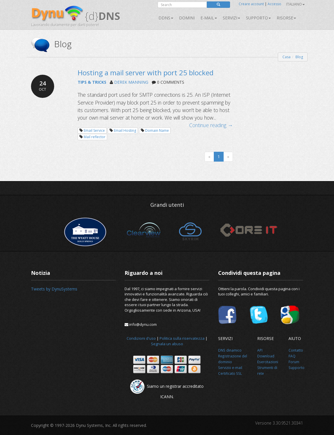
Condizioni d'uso (141, 338)
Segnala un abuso (167, 343)
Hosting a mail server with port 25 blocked (145, 72)
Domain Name (157, 130)
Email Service (94, 130)
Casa (286, 56)
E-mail (208, 18)
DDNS (165, 18)
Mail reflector (94, 136)
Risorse (286, 18)
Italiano (295, 4)
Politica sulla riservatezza (182, 338)
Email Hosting (125, 130)
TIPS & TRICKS (92, 82)
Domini (187, 18)
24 (42, 85)
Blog (299, 56)
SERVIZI (231, 18)
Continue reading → (211, 125)
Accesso (274, 3)
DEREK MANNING (131, 82)
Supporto (258, 18)
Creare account (251, 3)
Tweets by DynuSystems (54, 289)
